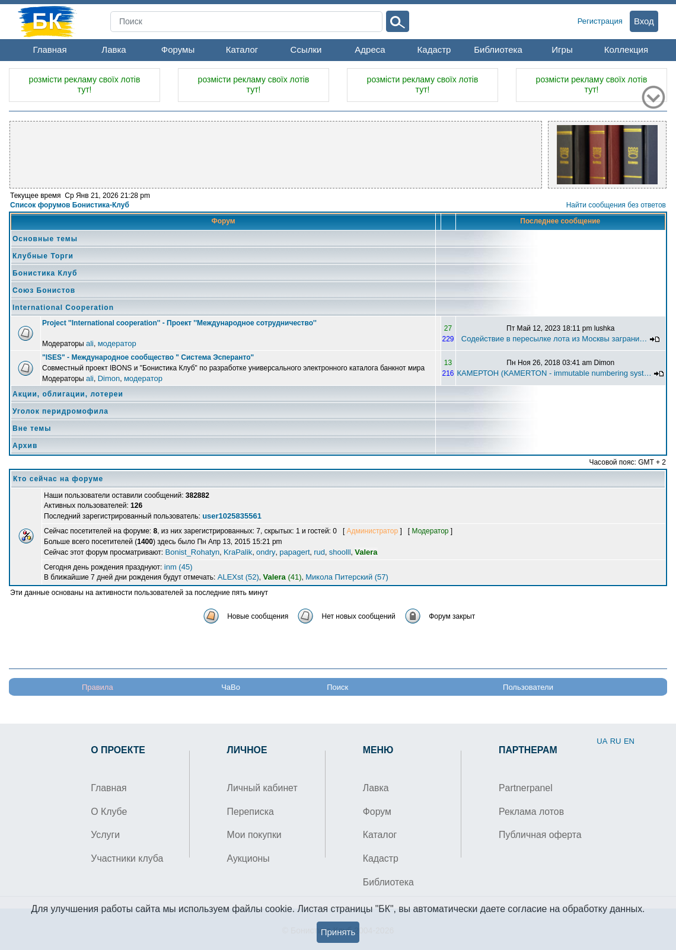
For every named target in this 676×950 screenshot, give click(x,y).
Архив (24, 446)
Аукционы (248, 858)
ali (90, 343)
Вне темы (31, 428)
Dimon (109, 378)
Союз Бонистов (43, 290)
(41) (282, 576)
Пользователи (528, 687)
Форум (377, 812)
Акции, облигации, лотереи (67, 394)
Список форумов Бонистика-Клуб (69, 205)
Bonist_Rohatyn (192, 552)
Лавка (113, 49)
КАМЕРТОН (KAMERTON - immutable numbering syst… (554, 373)
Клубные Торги (43, 256)
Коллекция (626, 49)
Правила (97, 687)
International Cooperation (63, 307)
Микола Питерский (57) (346, 576)
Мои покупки (254, 835)
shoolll (340, 552)
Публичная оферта (540, 835)
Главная (49, 49)
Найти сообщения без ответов (616, 205)
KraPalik (238, 552)
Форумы (177, 49)
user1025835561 (232, 515)
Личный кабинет (262, 788)
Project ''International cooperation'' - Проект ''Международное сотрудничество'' (179, 323)
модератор (117, 343)
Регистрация (600, 21)
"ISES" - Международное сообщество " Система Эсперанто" (148, 357)
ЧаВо (230, 687)
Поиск (337, 687)
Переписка (250, 812)
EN (629, 741)
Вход (644, 21)
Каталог (242, 49)
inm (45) (178, 566)
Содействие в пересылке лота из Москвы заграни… (554, 338)
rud (319, 552)
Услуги (105, 835)
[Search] (246, 21)
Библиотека (498, 49)
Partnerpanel (526, 788)
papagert (294, 552)
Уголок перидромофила (60, 411)
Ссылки (306, 49)
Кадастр (434, 49)
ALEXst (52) (238, 576)
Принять (338, 932)
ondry (266, 552)
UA (602, 741)
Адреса (370, 49)
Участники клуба (127, 858)
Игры (561, 49)
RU (615, 741)
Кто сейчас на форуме (58, 479)
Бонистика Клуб (44, 273)
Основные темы (45, 239)
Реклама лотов (531, 812)
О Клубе (109, 812)
